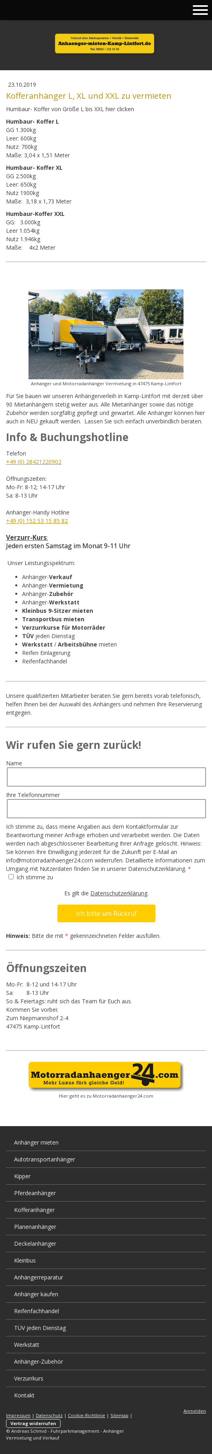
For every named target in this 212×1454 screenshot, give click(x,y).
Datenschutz (49, 1415)
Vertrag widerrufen (33, 1423)
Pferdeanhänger (35, 1193)
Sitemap (119, 1415)
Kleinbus (25, 1260)
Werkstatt (26, 1344)
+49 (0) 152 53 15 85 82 (37, 521)
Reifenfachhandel (36, 1311)
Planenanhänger (35, 1226)
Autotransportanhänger (44, 1159)
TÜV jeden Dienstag (40, 1328)
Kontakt (24, 1395)
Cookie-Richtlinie (86, 1415)
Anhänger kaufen (36, 1294)
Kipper (22, 1176)
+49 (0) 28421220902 (33, 462)
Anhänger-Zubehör (38, 1361)
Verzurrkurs (28, 1378)
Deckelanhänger (35, 1243)
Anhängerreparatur (38, 1277)
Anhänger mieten (36, 1142)
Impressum (18, 1415)
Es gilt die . (106, 893)
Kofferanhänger (34, 1210)
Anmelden (194, 1411)
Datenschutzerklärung (118, 893)
